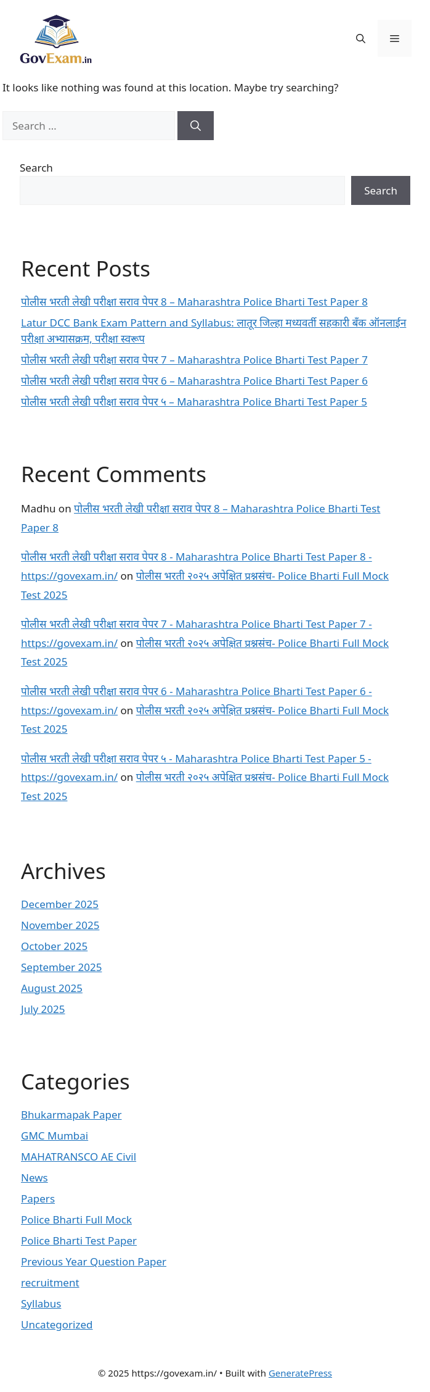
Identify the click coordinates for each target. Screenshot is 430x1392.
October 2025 (54, 946)
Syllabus (41, 1303)
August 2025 (52, 988)
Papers (38, 1198)
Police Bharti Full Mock (76, 1219)
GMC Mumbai (54, 1135)
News (34, 1177)
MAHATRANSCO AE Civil (78, 1156)
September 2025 (61, 967)
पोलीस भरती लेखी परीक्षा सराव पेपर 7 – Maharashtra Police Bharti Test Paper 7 (194, 359)
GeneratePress (300, 1373)
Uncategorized (57, 1324)
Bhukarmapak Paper (71, 1114)
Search (36, 167)
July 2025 (43, 1009)
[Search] (195, 126)
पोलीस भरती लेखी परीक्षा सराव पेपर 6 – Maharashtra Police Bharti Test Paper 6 (194, 380)
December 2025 (60, 904)
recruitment (50, 1282)
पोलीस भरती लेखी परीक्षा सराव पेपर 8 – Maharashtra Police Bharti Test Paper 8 (194, 301)
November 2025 (60, 925)
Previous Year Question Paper (93, 1261)
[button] (361, 38)
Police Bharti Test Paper (79, 1240)
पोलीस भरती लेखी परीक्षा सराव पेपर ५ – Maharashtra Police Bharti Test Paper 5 (194, 401)
